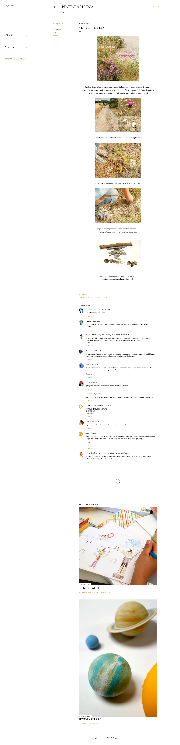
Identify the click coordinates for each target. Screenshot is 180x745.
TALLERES (85, 12)
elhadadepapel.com (93, 309)
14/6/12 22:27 (94, 364)
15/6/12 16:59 (95, 421)
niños (55, 36)
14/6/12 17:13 (125, 335)
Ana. (87, 433)
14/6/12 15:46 (106, 309)
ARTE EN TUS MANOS (95, 406)
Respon (89, 316)
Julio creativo (89, 588)
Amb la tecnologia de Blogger (106, 738)
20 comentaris (93, 723)
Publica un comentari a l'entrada (99, 592)
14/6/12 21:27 (97, 350)
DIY (69, 12)
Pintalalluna (78, 7)
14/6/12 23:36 (97, 394)
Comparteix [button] (58, 24)
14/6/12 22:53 (95, 382)
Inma (88, 382)
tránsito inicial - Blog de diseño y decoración (103, 335)
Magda (88, 321)
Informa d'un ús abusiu (15, 59)
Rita (87, 364)
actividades (57, 33)
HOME (64, 12)
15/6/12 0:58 (108, 405)
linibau (88, 421)
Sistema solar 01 (91, 719)
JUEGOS (76, 12)
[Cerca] (156, 7)
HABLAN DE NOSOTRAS (101, 12)
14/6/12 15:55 (96, 321)
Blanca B (89, 351)
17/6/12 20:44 (94, 433)
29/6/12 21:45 (125, 453)
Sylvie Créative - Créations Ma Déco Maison (103, 453)
